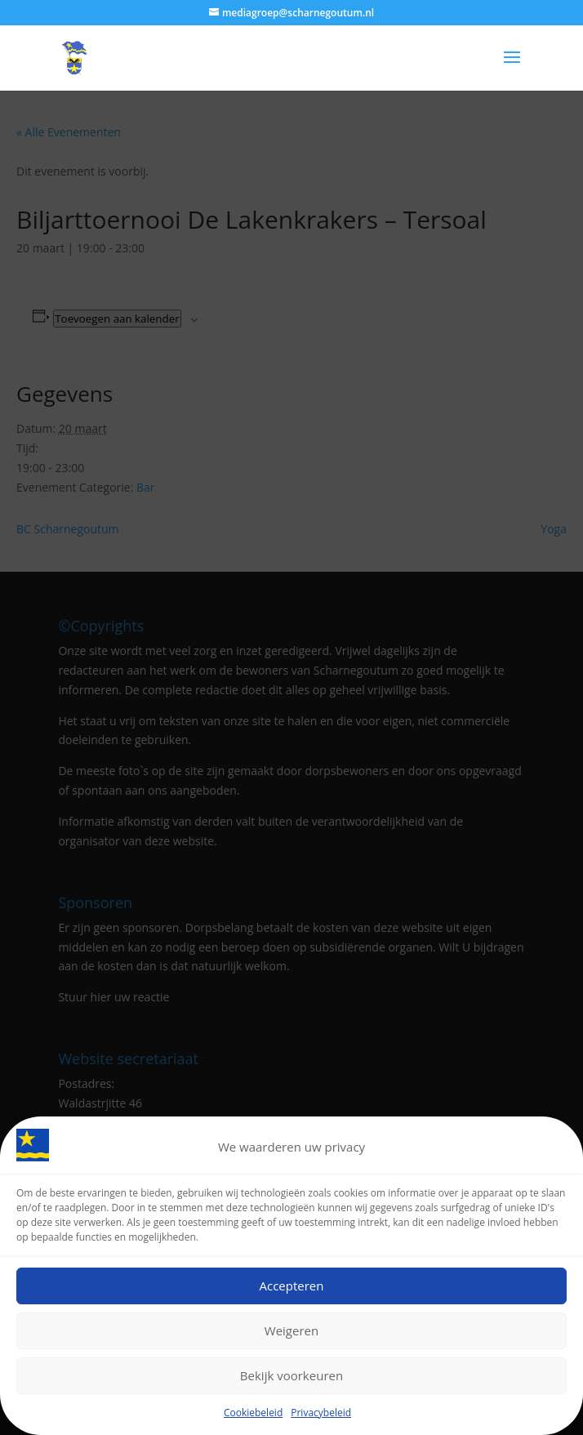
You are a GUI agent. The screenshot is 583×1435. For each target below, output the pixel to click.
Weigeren (291, 1335)
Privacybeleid (321, 1417)
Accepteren (292, 1290)
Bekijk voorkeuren (291, 1380)
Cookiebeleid (253, 1417)
